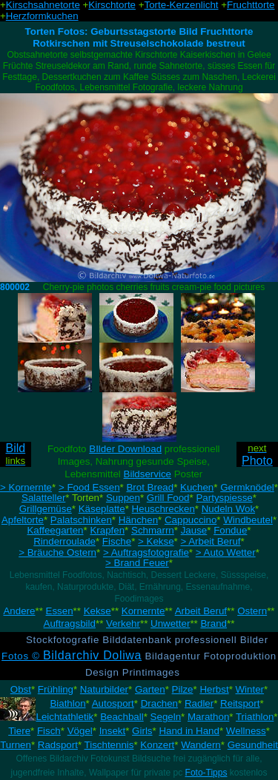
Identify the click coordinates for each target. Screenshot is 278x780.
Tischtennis (109, 744)
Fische (116, 541)
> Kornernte (26, 487)
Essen (59, 610)
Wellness (246, 730)
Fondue (230, 530)
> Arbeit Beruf (210, 541)
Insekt (112, 730)
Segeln (166, 716)
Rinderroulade (64, 541)
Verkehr (123, 623)
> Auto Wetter (226, 552)
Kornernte (143, 610)
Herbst (213, 689)
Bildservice (147, 474)
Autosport (113, 703)
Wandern (201, 744)
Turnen (15, 744)
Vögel (80, 730)
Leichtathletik (64, 716)
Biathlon (67, 703)
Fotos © (71, 656)
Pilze (182, 689)
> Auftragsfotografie (146, 552)
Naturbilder (104, 689)
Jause (194, 530)
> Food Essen (89, 487)
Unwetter (170, 623)
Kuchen (197, 487)
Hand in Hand (189, 730)
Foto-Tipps (206, 772)
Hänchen (138, 519)
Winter (250, 689)
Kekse (97, 610)
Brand (213, 623)
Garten (150, 689)
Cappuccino (190, 519)
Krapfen (107, 530)
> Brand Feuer (137, 562)
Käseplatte (102, 508)
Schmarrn (152, 530)
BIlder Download (125, 448)
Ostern (252, 610)
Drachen (159, 703)
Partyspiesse (224, 497)
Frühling (55, 689)
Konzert (157, 744)
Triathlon (255, 716)
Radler (199, 703)
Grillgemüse (45, 508)
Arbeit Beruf (201, 610)
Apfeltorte (22, 519)
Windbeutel (248, 519)
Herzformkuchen (42, 15)
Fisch (49, 730)
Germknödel (247, 487)
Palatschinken (81, 519)
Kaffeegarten (55, 530)
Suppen (123, 497)
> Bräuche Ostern (57, 552)
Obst (20, 689)
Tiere (19, 730)
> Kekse (156, 541)
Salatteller (43, 497)
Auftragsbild (70, 623)
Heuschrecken (163, 508)
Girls (142, 730)
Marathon (208, 716)
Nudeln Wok (228, 508)
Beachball (122, 716)
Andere (19, 610)
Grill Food (168, 497)
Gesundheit (253, 744)
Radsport (58, 744)
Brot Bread (149, 487)
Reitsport (239, 703)
